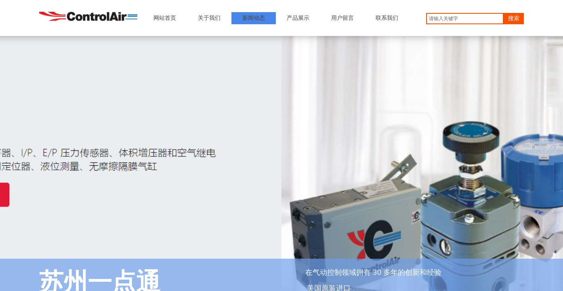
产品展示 (298, 18)
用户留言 (342, 18)
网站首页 (164, 18)
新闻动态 (253, 18)
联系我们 (387, 18)
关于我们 (209, 18)
